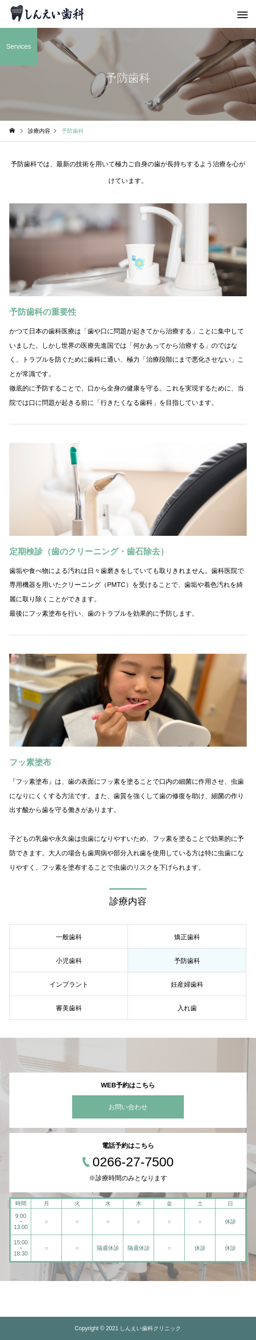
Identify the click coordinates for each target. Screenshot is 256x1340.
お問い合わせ (128, 1107)
